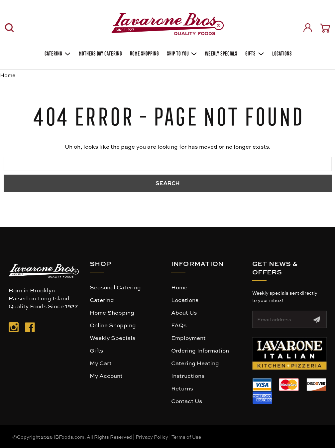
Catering (57, 53)
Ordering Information (200, 350)
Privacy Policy (152, 436)
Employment (188, 338)
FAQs (178, 325)
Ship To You (181, 53)
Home (179, 287)
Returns (182, 388)
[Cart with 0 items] (325, 28)
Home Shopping (143, 53)
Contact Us (186, 401)
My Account (106, 375)
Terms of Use (186, 436)
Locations (281, 53)
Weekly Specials (112, 338)
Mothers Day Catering (99, 53)
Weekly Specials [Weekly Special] (220, 53)
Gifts (254, 53)
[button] (289, 353)
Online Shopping (113, 325)
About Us (184, 312)
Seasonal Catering (115, 287)
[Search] (9, 27)
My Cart (101, 363)
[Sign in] (307, 27)
